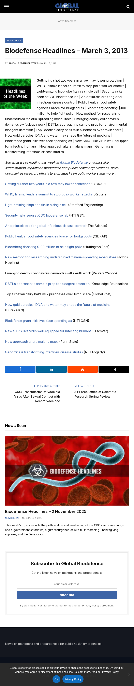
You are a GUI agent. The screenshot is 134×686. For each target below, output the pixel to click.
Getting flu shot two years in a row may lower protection (47, 184)
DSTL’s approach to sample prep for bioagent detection (47, 284)
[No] (129, 674)
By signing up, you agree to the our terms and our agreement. (67, 605)
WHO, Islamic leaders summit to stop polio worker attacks (49, 194)
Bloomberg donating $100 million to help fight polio (43, 247)
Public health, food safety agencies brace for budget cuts (48, 236)
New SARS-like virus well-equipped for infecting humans (48, 331)
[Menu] (6, 6)
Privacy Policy (90, 605)
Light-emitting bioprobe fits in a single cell (36, 205)
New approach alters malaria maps (31, 342)
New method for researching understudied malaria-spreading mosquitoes (60, 257)
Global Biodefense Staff (23, 63)
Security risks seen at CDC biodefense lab (36, 215)
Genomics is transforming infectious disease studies (44, 352)
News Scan (14, 40)
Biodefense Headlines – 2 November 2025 (45, 511)
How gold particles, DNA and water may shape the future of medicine (57, 305)
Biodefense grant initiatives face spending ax (38, 321)
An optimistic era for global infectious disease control (45, 226)
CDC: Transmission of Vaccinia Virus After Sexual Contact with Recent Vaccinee (37, 396)
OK (56, 679)
